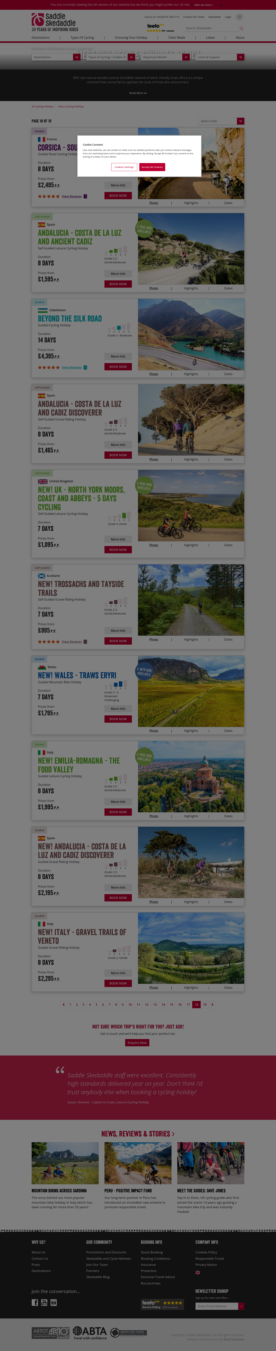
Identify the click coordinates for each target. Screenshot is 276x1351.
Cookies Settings (124, 167)
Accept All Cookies (152, 167)
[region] (139, 156)
